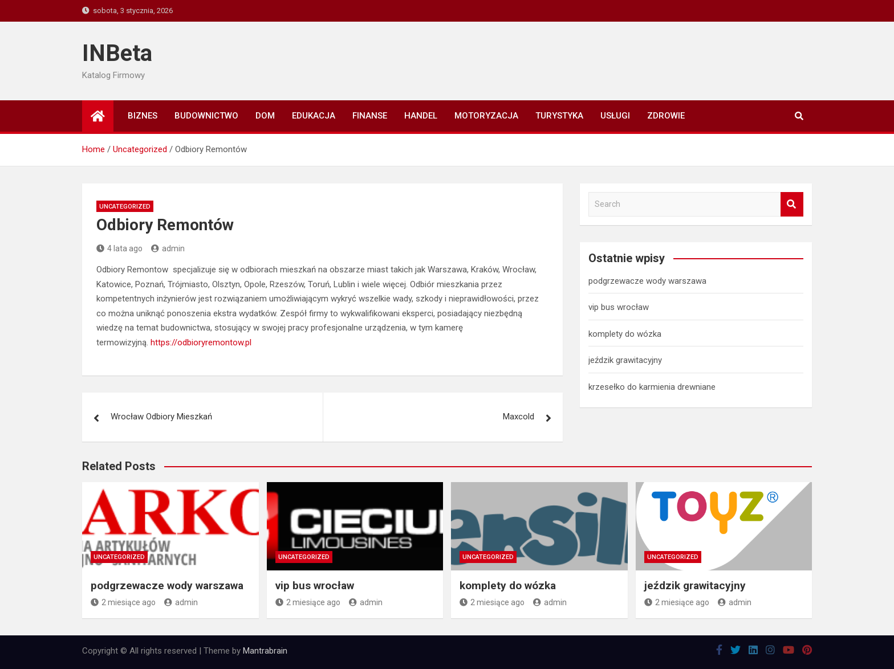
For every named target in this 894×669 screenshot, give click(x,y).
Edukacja (313, 116)
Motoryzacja (486, 116)
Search (792, 204)
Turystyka (559, 116)
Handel (420, 116)
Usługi (615, 116)
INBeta (117, 53)
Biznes (142, 116)
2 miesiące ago (123, 602)
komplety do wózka (624, 334)
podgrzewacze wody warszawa (647, 281)
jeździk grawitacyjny (625, 360)
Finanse (369, 116)
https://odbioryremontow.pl (201, 342)
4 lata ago (119, 248)
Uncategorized (125, 206)
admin (168, 248)
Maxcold (518, 416)
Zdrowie (666, 116)
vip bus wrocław (618, 307)
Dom (265, 116)
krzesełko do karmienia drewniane (652, 387)
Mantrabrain (265, 651)
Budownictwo (206, 116)
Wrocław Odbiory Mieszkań (161, 416)
